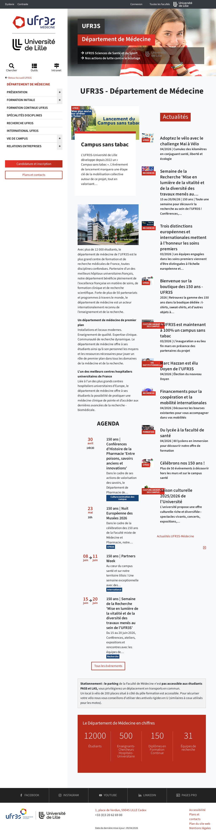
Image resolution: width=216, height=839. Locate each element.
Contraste (23, 4)
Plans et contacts (33, 174)
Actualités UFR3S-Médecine (175, 536)
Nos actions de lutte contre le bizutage (110, 58)
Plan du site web (199, 823)
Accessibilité (197, 810)
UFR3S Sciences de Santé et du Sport (109, 53)
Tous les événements (108, 666)
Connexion (136, 4)
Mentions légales (200, 828)
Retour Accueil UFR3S (19, 78)
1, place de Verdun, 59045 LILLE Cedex (120, 810)
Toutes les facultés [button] (160, 4)
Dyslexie (9, 4)
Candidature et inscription (33, 164)
